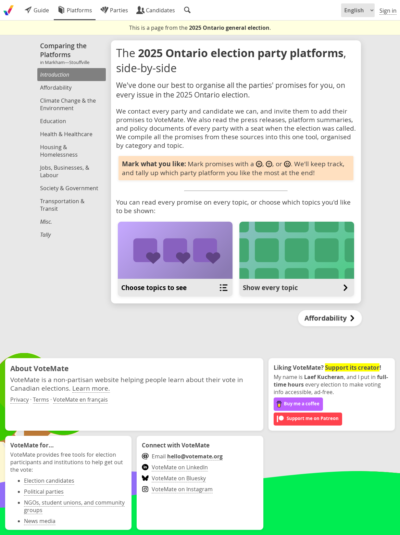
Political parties (44, 491)
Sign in (388, 10)
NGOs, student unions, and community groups (74, 506)
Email (182, 456)
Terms (41, 399)
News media (39, 521)
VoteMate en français (80, 399)
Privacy (19, 399)
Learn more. (91, 388)
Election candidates (49, 480)
